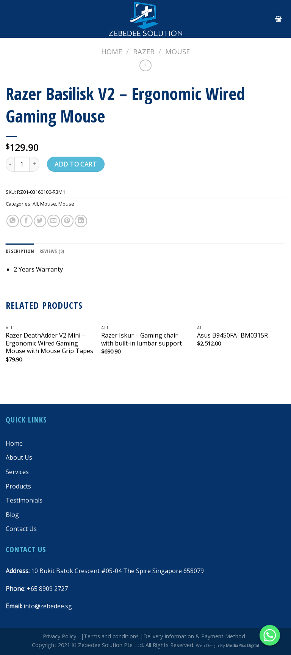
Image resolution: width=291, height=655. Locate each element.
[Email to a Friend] (53, 221)
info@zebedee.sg (47, 606)
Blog (12, 514)
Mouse (177, 51)
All (35, 203)
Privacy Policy (59, 636)
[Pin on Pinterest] (67, 221)
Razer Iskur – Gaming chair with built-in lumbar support (141, 339)
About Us (19, 457)
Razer (144, 51)
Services (17, 472)
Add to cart (76, 164)
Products (18, 486)
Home (111, 51)
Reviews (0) (51, 251)
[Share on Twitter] (40, 221)
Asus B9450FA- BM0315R (232, 335)
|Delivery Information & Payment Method (192, 636)
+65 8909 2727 (47, 588)
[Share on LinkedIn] (81, 221)
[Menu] (10, 18)
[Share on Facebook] (26, 221)
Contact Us (21, 529)
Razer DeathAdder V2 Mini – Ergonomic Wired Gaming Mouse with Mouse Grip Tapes (49, 343)
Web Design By (227, 645)
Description (20, 251)
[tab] (20, 251)
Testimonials (24, 500)
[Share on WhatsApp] (12, 221)
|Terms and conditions (110, 636)
